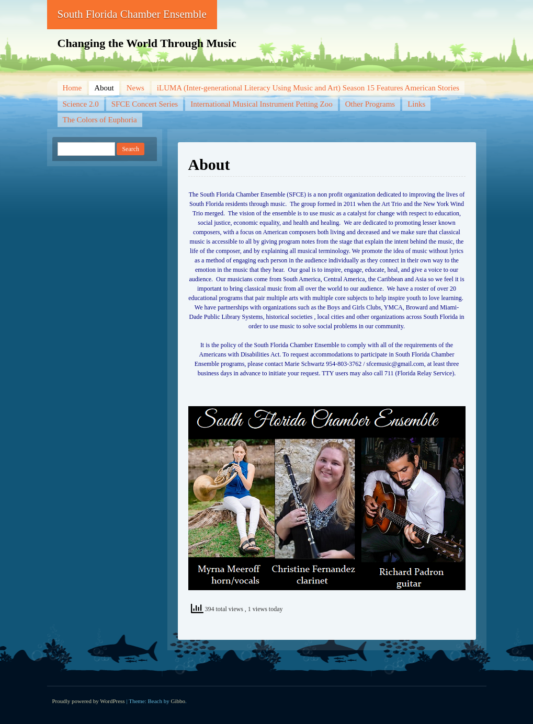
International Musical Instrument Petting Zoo (261, 104)
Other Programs (370, 104)
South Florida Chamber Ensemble (132, 14)
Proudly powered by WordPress (88, 701)
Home (72, 88)
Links (416, 104)
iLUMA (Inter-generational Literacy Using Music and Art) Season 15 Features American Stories (308, 88)
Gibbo (178, 701)
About (104, 88)
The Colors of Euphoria (100, 120)
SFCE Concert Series (144, 104)
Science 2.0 (81, 104)
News (135, 88)
